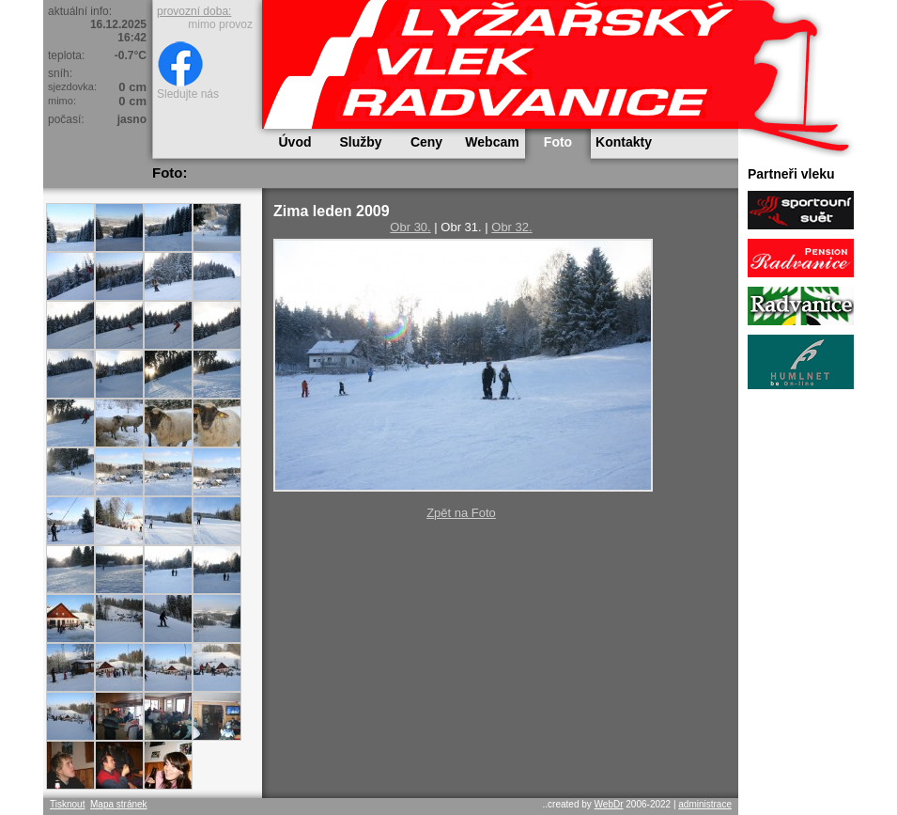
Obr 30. (410, 227)
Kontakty (623, 141)
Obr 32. (511, 227)
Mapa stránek (118, 804)
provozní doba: (194, 11)
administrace (705, 804)
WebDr (609, 804)
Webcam (491, 141)
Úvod (295, 141)
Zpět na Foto (461, 513)
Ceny (426, 141)
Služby (360, 141)
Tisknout (67, 804)
